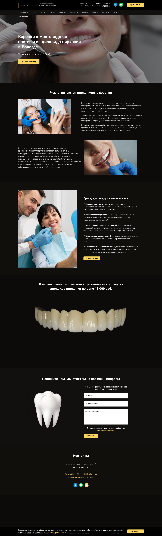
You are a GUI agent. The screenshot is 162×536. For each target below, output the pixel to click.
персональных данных (105, 430)
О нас (34, 12)
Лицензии (63, 12)
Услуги (42, 12)
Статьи (115, 12)
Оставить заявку (28, 61)
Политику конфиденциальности (56, 533)
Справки (85, 12)
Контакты (105, 12)
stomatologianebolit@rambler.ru (81, 477)
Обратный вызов (136, 5)
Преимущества (23, 12)
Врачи (53, 12)
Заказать (95, 12)
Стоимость (74, 12)
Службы (26, 16)
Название (89, 395)
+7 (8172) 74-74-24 (103, 3)
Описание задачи (92, 412)
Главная (20, 16)
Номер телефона (91, 404)
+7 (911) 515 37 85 (103, 6)
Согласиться (135, 531)
